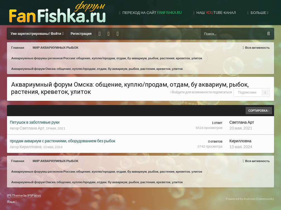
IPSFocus (34, 195)
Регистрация (81, 33)
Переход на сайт (151, 12)
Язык (11, 202)
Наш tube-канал (216, 12)
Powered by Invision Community (250, 199)
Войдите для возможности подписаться (202, 92)
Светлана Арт (32, 128)
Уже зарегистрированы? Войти (37, 33)
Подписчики (247, 92)
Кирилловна (31, 146)
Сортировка (258, 110)
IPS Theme (15, 195)
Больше (259, 12)
